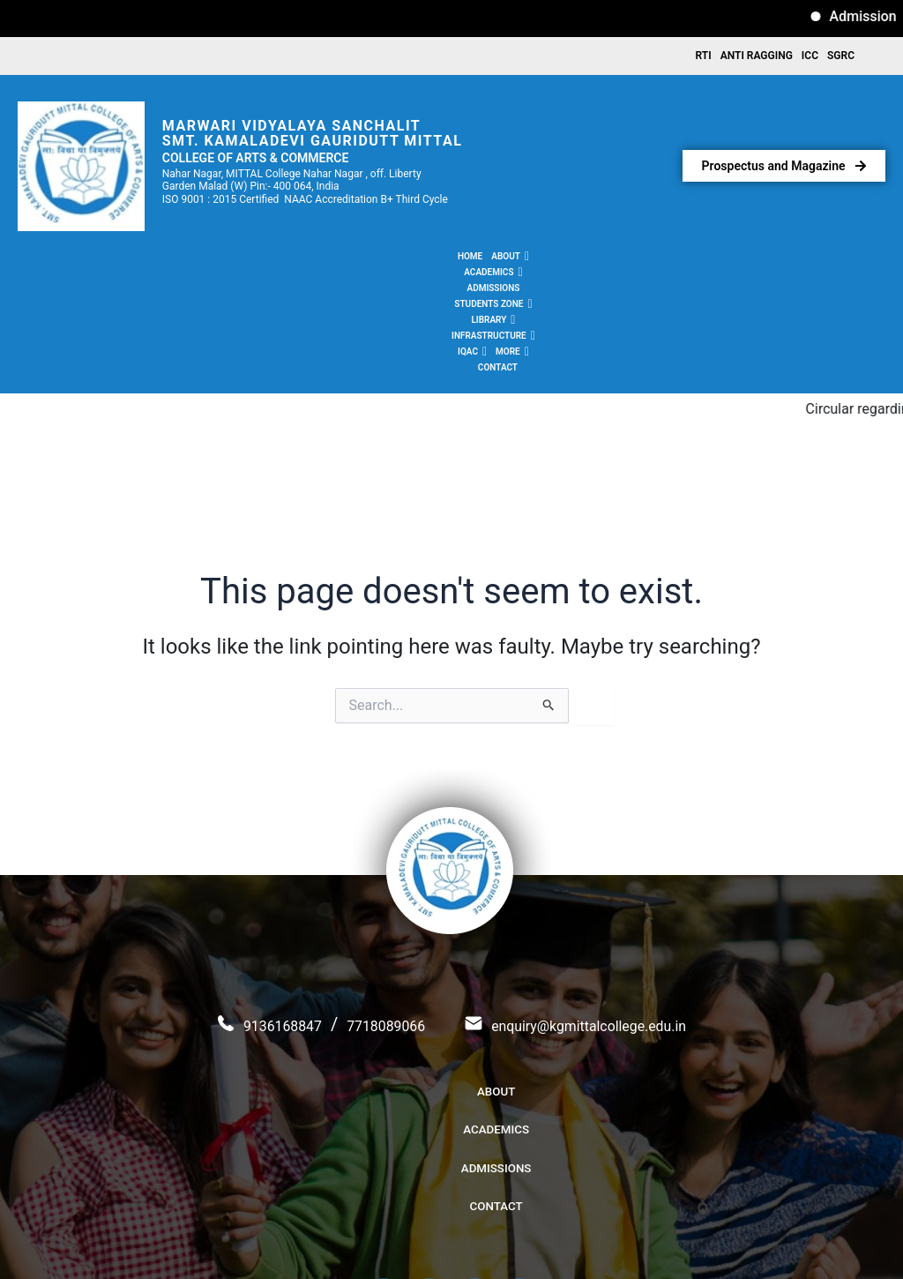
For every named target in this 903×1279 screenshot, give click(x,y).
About (224, 260)
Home (183, 260)
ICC (810, 57)
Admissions (344, 260)
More (666, 260)
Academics (280, 260)
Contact (712, 260)
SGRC (840, 57)
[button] (224, 260)
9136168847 (246, 952)
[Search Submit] (549, 597)
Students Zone (419, 260)
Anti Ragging (756, 57)
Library (488, 260)
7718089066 (370, 952)
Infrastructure (561, 260)
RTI (704, 57)
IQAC (626, 260)
